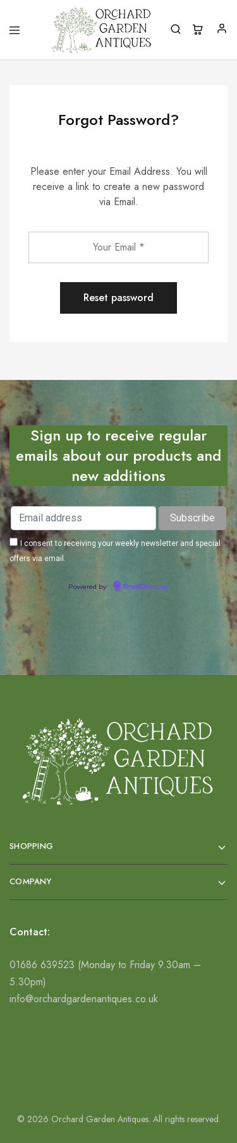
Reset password (118, 297)
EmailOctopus (146, 587)
